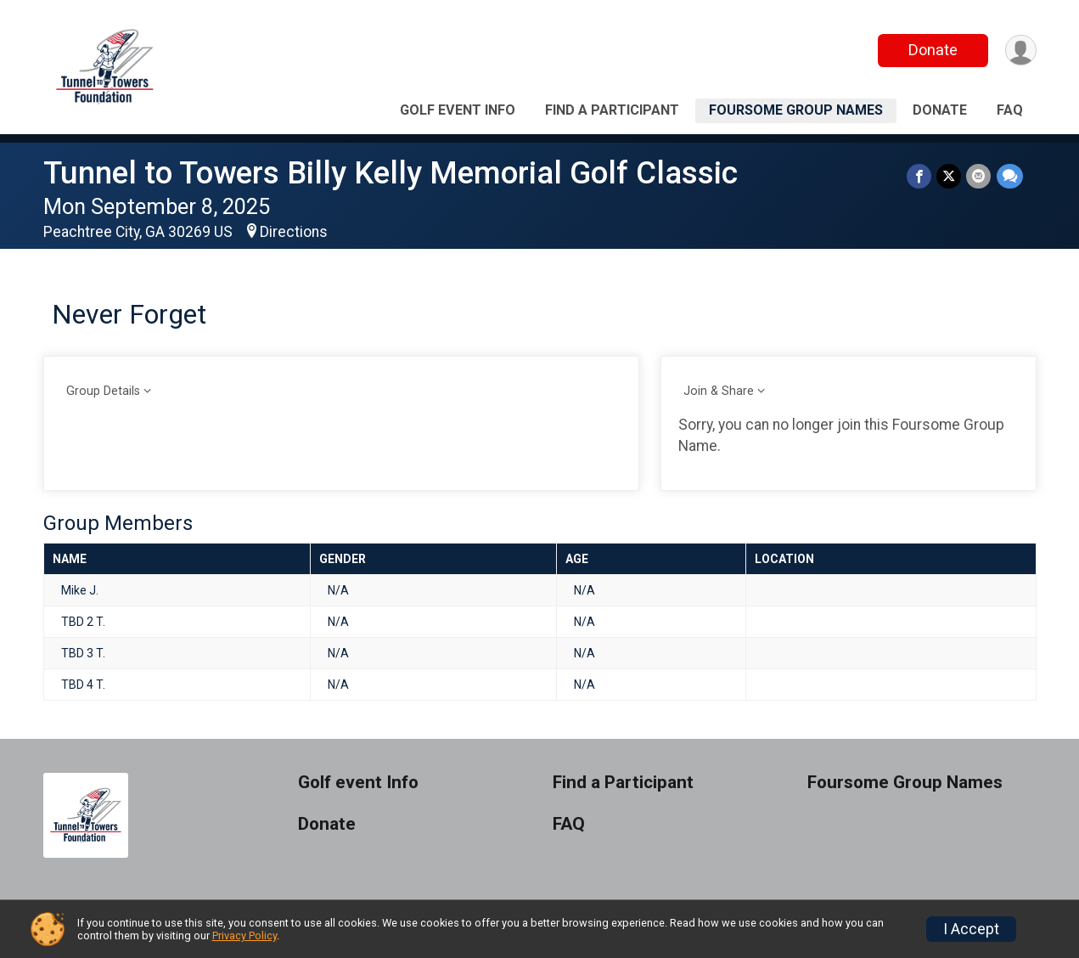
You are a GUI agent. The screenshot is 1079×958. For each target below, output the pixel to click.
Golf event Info (457, 110)
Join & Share (718, 391)
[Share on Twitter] (949, 176)
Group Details (103, 391)
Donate (932, 50)
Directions (294, 231)
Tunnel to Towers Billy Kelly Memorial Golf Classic (390, 173)
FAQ (1010, 110)
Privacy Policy (244, 935)
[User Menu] (1021, 50)
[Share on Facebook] (920, 176)
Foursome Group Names (796, 110)
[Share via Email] (979, 176)
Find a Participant (612, 110)
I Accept (971, 929)
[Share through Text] (1010, 176)
